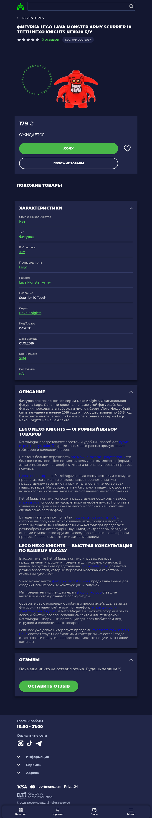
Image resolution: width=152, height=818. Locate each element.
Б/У (22, 374)
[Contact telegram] (39, 744)
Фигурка (26, 237)
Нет (22, 221)
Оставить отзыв (49, 686)
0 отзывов (50, 39)
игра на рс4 (29, 502)
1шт (22, 252)
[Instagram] (21, 744)
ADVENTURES (32, 18)
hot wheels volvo (94, 566)
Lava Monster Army (35, 282)
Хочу (68, 148)
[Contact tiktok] (30, 744)
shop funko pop (89, 592)
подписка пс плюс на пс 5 (94, 517)
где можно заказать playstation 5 (98, 457)
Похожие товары (68, 163)
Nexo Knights (30, 313)
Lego (23, 267)
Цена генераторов (35, 476)
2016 (22, 359)
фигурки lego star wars (71, 581)
